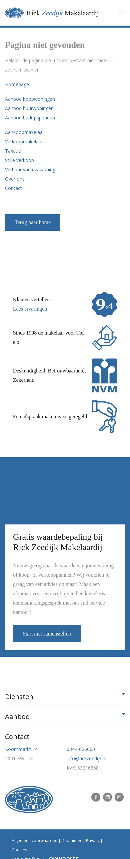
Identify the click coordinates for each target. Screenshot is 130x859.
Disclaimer (72, 840)
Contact (13, 188)
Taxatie (13, 151)
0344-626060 (81, 749)
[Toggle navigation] (121, 13)
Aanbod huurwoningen (29, 108)
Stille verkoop (19, 160)
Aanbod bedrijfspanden (30, 117)
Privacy (92, 840)
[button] (65, 697)
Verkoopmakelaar (24, 141)
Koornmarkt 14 (21, 749)
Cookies (19, 850)
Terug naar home (33, 222)
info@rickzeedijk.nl (86, 758)
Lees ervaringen (30, 309)
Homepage (17, 84)
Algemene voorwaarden (34, 840)
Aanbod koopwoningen (30, 99)
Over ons (15, 179)
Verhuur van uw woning (30, 169)
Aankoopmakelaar (24, 132)
